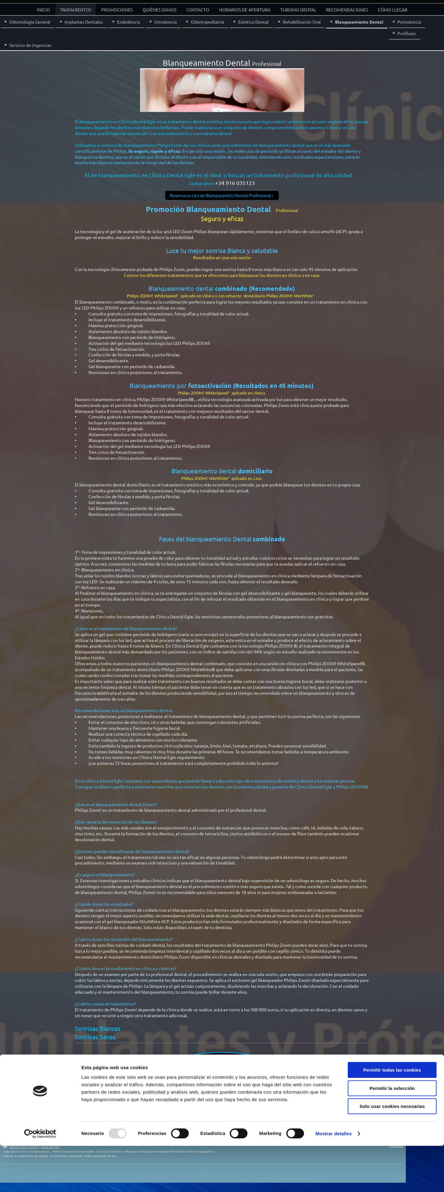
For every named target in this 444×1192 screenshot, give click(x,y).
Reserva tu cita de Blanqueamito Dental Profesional (220, 195)
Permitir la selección (392, 1134)
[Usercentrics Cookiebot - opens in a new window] (40, 1180)
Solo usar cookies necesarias (392, 1152)
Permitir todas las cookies (392, 1116)
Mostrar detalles (333, 1179)
